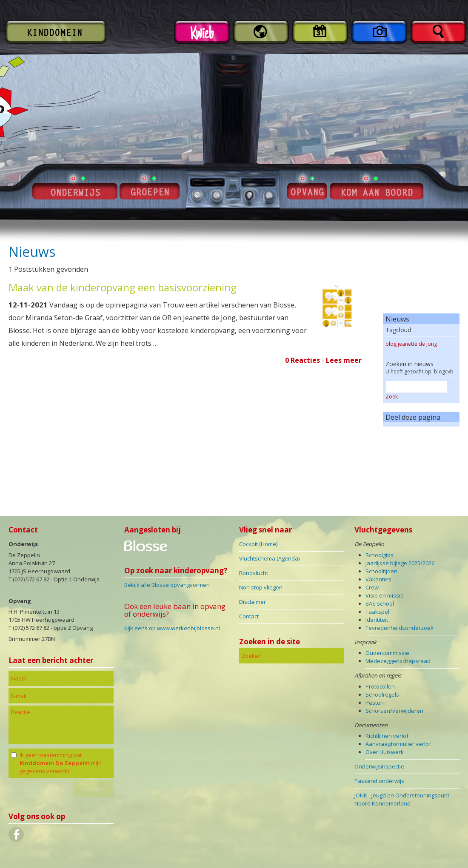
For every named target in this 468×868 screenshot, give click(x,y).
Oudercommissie (387, 653)
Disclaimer (252, 602)
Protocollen (380, 686)
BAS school (379, 603)
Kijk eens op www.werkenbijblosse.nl (172, 628)
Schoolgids (379, 555)
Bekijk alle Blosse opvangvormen (167, 585)
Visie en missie (384, 595)
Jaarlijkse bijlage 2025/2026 (399, 563)
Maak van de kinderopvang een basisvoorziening (123, 287)
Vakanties (378, 579)
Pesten (374, 702)
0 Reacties (302, 360)
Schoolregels (382, 694)
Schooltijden (381, 571)
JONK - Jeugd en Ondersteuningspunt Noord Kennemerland (401, 799)
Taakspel (377, 611)
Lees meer (344, 360)
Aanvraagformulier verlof (398, 744)
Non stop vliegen (261, 587)
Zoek (391, 396)
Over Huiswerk (384, 752)
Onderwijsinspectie (379, 766)
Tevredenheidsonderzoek (399, 628)
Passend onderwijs (379, 781)
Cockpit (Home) (258, 544)
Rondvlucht (253, 573)
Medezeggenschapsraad (398, 661)
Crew (372, 587)
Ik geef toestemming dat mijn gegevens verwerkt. (61, 763)
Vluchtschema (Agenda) (269, 558)
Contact (249, 616)
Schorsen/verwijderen (394, 710)
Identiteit (376, 619)
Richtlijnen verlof (386, 736)
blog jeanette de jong (411, 343)
